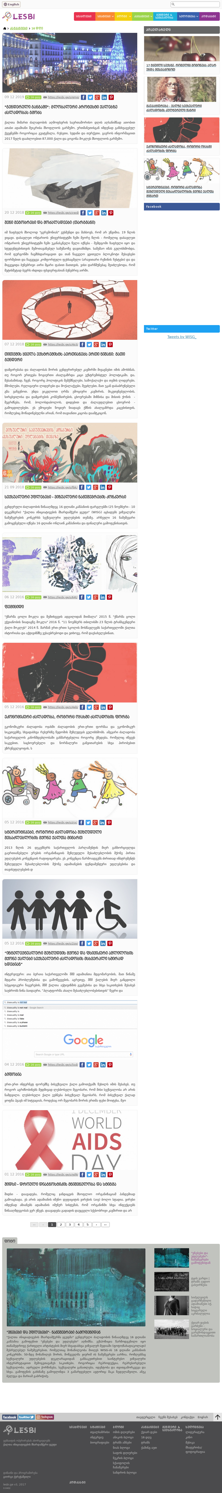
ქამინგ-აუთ (149, 1447)
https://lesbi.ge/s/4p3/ (63, 344)
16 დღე (146, 1437)
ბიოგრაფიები (99, 1442)
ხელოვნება (187, 16)
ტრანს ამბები (122, 1442)
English (13, 4)
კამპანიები (142, 16)
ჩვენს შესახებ (168, 1417)
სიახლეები (83, 16)
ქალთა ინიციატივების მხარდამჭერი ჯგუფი (30, 1444)
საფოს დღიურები (125, 1453)
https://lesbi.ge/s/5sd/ (63, 1064)
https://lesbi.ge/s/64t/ (62, 597)
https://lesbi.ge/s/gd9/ (63, 1174)
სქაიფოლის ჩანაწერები (121, 1465)
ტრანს (145, 1442)
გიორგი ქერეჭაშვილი (17, 1476)
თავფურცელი (145, 1417)
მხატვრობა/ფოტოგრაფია (195, 1449)
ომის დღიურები (124, 1432)
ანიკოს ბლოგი (123, 1437)
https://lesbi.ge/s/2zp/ (63, 943)
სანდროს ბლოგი (125, 1472)
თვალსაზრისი (100, 1432)
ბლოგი (122, 16)
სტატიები (104, 16)
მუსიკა (190, 1442)
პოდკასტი (208, 16)
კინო (189, 1437)
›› (105, 1224)
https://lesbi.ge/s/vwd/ (63, 212)
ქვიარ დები (149, 1432)
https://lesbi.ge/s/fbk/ (62, 487)
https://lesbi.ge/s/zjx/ (62, 822)
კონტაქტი (187, 1417)
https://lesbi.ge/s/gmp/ (63, 97)
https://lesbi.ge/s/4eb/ (63, 707)
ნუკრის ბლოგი (123, 1458)
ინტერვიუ (96, 1437)
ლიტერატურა (195, 1432)
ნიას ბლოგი (121, 1447)
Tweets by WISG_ (181, 337)
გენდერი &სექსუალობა (164, 16)
